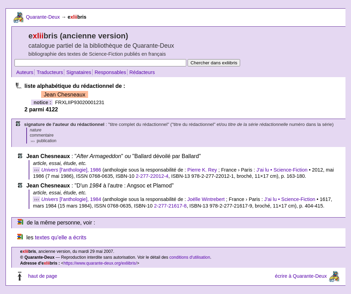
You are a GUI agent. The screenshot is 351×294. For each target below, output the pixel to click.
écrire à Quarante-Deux (301, 276)
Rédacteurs (142, 72)
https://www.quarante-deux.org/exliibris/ (100, 263)
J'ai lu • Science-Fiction (281, 170)
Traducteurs (50, 72)
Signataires (78, 72)
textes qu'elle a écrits (60, 237)
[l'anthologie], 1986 (71, 170)
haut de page (42, 276)
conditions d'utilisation (189, 257)
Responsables (110, 72)
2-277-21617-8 (170, 206)
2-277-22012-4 (152, 176)
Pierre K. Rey (202, 170)
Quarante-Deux (43, 17)
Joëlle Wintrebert (206, 199)
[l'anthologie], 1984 (71, 199)
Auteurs (25, 72)
